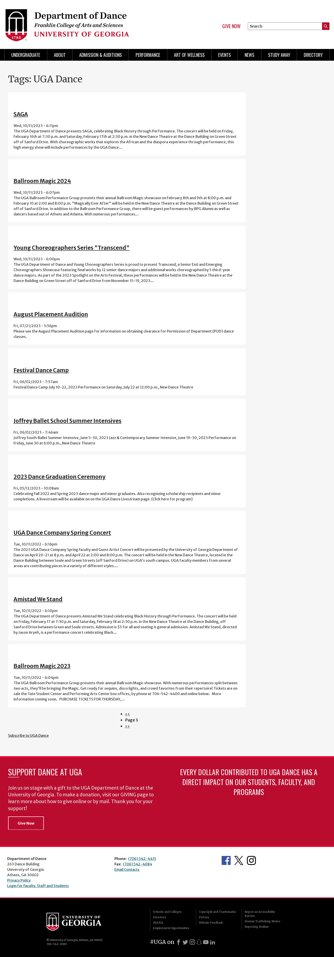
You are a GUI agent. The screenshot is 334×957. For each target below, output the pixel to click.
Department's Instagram (251, 860)
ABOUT (60, 54)
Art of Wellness (189, 54)
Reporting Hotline (257, 926)
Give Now (231, 26)
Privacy (204, 917)
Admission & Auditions (100, 54)
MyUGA (158, 922)
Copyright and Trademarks (217, 911)
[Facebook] (178, 942)
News (249, 54)
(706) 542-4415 (142, 858)
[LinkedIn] (212, 942)
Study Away (279, 54)
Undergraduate (25, 54)
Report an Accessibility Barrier (260, 914)
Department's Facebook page (226, 860)
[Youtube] (206, 942)
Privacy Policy (19, 880)
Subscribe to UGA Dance (28, 735)
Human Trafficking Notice (262, 921)
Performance (148, 54)
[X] (185, 942)
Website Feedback (211, 922)
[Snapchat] (199, 942)
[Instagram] (192, 942)
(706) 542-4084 (137, 864)
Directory (313, 54)
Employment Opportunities (171, 928)
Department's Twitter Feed (238, 860)
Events (224, 54)
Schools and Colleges (167, 911)
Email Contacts (126, 869)
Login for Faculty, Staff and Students (38, 885)
